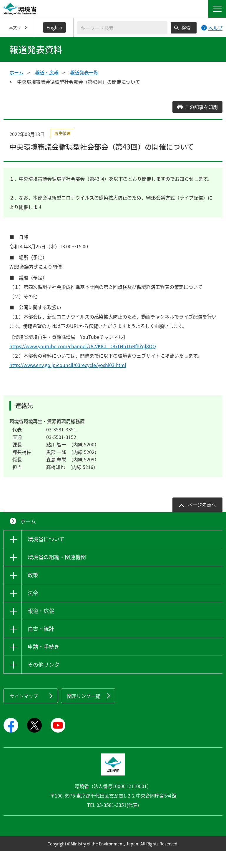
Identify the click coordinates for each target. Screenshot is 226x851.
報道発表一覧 (84, 72)
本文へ (15, 27)
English (54, 27)
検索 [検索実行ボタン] (186, 27)
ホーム (16, 72)
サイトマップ (24, 695)
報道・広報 (47, 72)
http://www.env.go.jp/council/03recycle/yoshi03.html (67, 364)
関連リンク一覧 (83, 695)
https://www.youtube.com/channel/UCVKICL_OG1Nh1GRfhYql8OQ (82, 346)
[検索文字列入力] (122, 27)
